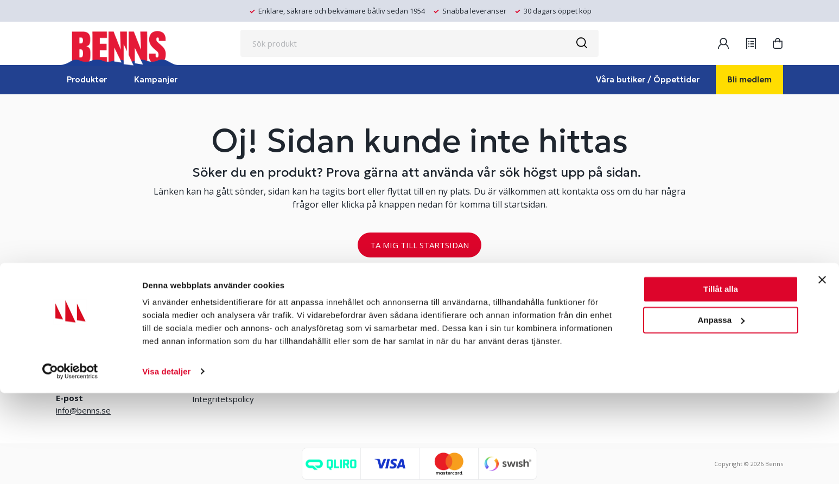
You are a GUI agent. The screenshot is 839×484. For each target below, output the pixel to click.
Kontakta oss (216, 345)
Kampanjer (155, 79)
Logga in (325, 345)
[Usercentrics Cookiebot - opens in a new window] (70, 463)
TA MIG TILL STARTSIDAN (419, 245)
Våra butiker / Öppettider (648, 79)
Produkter (87, 79)
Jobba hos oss (481, 345)
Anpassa (721, 411)
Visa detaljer (166, 462)
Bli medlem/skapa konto (354, 327)
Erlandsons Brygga (490, 327)
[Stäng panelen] (822, 371)
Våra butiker (214, 327)
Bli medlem (749, 79)
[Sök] (581, 43)
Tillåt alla (720, 380)
